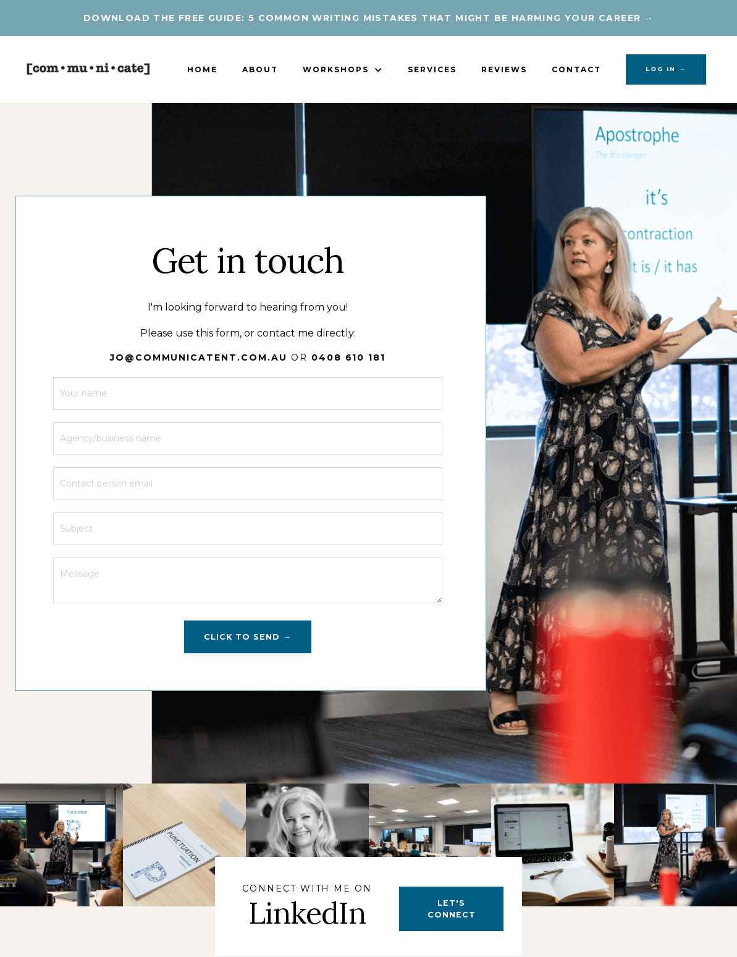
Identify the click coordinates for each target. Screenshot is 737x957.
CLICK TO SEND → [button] (248, 636)
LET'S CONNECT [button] (451, 908)
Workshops (343, 69)
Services (432, 69)
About (260, 69)
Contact (576, 69)
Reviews (504, 69)
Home (202, 69)
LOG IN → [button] (666, 68)
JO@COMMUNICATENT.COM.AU (198, 357)
